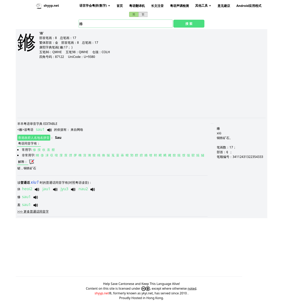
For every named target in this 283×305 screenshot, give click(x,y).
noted (192, 288)
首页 (120, 6)
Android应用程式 (248, 6)
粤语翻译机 (137, 6)
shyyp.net (102, 293)
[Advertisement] (135, 88)
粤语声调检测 (179, 6)
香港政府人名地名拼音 (34, 137)
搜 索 (188, 23)
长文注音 (157, 6)
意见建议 (224, 6)
